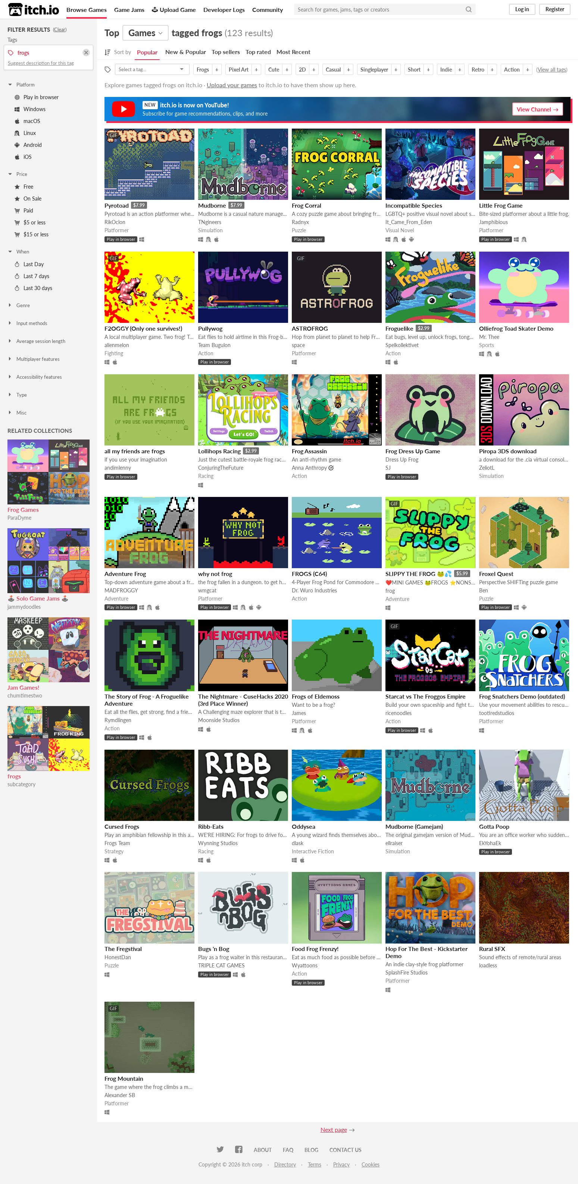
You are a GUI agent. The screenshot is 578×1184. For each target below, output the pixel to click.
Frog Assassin (309, 450)
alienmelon (116, 345)
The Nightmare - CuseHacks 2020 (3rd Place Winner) (243, 700)
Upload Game (174, 9)
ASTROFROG (310, 328)
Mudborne (212, 205)
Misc (16, 413)
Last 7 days (32, 276)
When (18, 252)
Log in (522, 9)
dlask (297, 843)
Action (512, 69)
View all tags (552, 69)
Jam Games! (23, 687)
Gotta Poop (494, 826)
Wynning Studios (218, 843)
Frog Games (23, 509)
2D (302, 69)
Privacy (341, 1164)
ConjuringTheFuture (220, 468)
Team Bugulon (214, 345)
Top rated (258, 51)
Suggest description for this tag (41, 63)
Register (555, 9)
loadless (488, 965)
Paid (24, 210)
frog (390, 591)
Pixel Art (239, 69)
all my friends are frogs (134, 450)
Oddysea (303, 826)
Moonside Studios (219, 720)
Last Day (29, 264)
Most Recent (293, 51)
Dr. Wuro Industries (314, 590)
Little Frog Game (501, 205)
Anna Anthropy (309, 468)
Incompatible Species (413, 205)
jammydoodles (24, 607)
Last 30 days (33, 288)
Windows (30, 109)
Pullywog (210, 328)
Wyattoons (305, 965)
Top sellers (226, 51)
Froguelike (399, 328)
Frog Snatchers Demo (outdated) (522, 696)
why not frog (215, 573)
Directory (285, 1164)
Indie (446, 69)
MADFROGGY (121, 590)
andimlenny (117, 468)
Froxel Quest (496, 573)
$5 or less (30, 222)
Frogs (203, 69)
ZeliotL (486, 468)
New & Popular (185, 51)
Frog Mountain (123, 1078)
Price (17, 174)
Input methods (27, 323)
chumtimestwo (24, 695)
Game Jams (129, 9)
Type (17, 395)
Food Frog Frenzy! (315, 948)
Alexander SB (119, 1095)
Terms (314, 1164)
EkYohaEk (490, 843)
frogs (14, 776)
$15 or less (32, 234)
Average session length (36, 341)
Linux (25, 133)
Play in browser (37, 97)
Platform (21, 85)
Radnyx (300, 222)
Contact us (345, 1150)
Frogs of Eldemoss (316, 696)
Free (24, 186)
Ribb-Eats (211, 826)
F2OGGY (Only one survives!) (143, 328)
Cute (273, 69)
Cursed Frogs (121, 826)
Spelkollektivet (402, 345)
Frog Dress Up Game (412, 450)
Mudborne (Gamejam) (414, 826)
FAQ (288, 1150)
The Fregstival (123, 948)
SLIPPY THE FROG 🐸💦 (418, 573)
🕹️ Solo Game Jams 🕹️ (38, 598)
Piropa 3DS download (508, 450)
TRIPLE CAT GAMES (221, 965)
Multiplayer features (33, 359)
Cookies (370, 1164)
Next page (334, 1129)
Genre (18, 305)
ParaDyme (19, 517)
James (299, 713)
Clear (59, 29)
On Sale (28, 198)
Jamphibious (493, 222)
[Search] (469, 9)
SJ (388, 468)
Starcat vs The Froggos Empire (425, 696)
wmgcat (207, 590)
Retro (478, 69)
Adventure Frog (125, 573)
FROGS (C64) (309, 573)
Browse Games (86, 9)
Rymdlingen (117, 720)
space (298, 345)
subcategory (21, 784)
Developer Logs (224, 9)
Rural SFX (492, 948)
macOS (27, 121)
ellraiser (394, 843)
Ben (483, 590)
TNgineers (209, 222)
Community (267, 9)
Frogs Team (117, 843)
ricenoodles (398, 713)
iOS (23, 157)
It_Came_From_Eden (408, 222)
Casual (333, 69)
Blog (311, 1150)
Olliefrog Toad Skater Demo (516, 328)
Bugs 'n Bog (213, 948)
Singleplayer (374, 69)
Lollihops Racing (219, 450)
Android (28, 145)
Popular (147, 52)
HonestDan (117, 957)
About (263, 1150)
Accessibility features (34, 377)
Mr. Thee (489, 337)
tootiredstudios (496, 713)
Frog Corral (306, 205)
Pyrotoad (116, 205)
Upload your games (232, 84)
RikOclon (114, 222)
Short (414, 69)
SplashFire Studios (406, 972)
